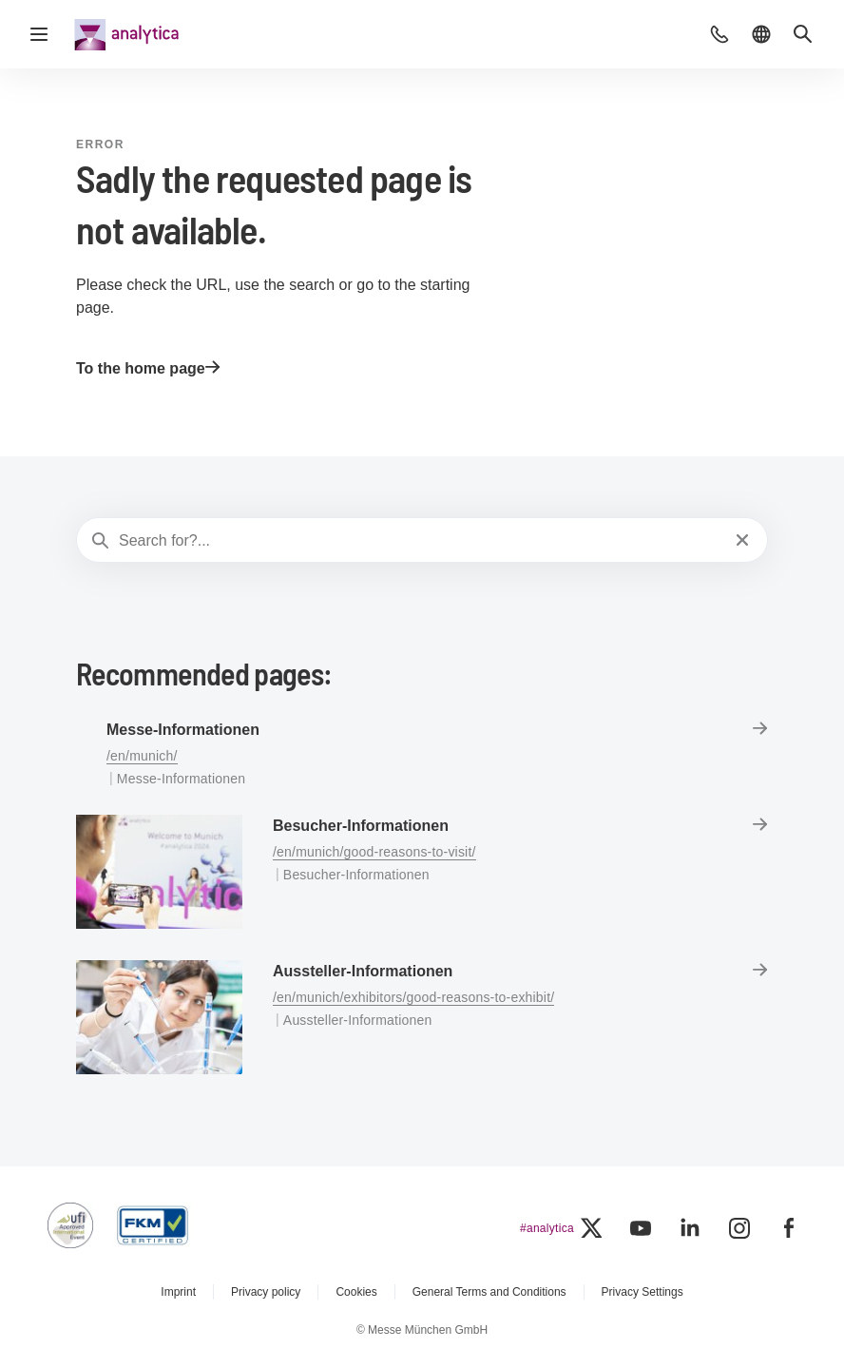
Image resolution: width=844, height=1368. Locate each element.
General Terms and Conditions (489, 1292)
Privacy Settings (642, 1292)
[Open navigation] (39, 34)
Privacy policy (265, 1292)
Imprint (178, 1292)
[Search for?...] (420, 541)
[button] (719, 34)
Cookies (356, 1292)
